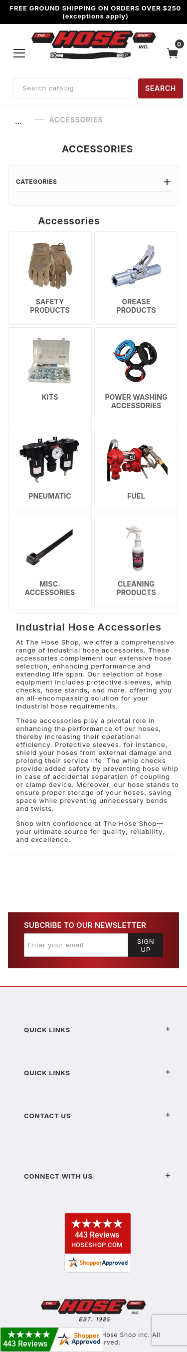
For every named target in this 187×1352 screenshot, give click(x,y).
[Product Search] (72, 88)
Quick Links (97, 1030)
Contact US (97, 1116)
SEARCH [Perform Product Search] (160, 88)
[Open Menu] (19, 53)
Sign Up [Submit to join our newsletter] (146, 945)
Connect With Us (97, 1176)
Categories (93, 181)
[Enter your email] (76, 944)
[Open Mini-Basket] (175, 53)
